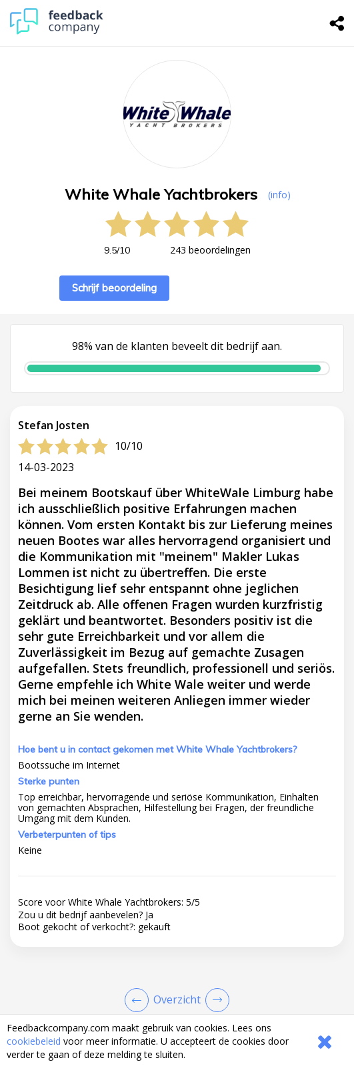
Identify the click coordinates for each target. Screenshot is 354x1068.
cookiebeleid (34, 1041)
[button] (177, 914)
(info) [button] (279, 194)
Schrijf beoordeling (114, 287)
